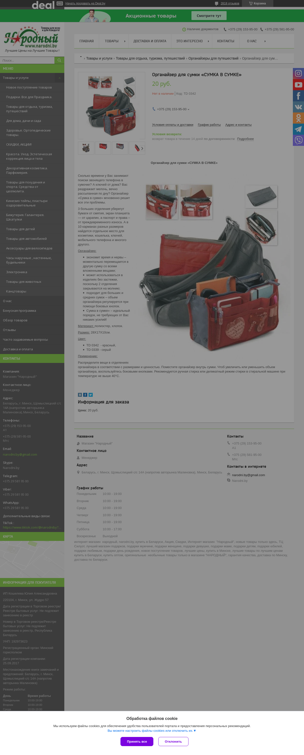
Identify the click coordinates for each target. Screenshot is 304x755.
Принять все (137, 741)
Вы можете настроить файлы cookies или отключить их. (150, 731)
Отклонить (173, 741)
